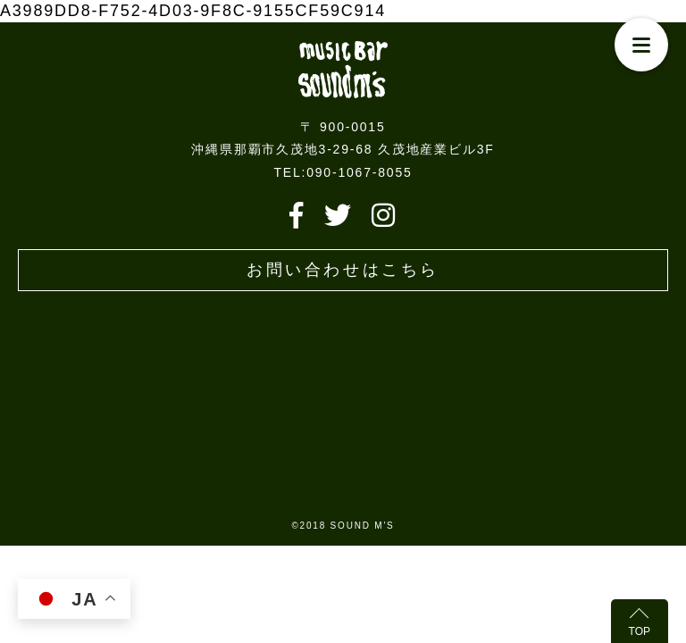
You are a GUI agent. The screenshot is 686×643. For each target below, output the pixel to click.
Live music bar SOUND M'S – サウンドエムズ (343, 69)
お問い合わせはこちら (343, 270)
